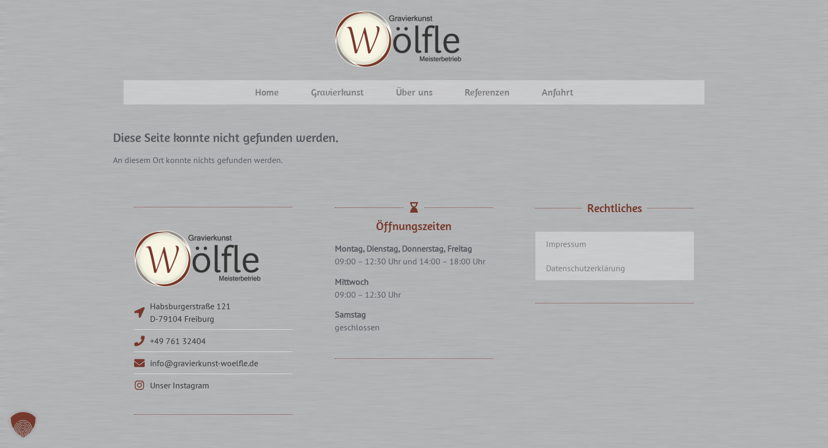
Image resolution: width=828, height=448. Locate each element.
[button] (23, 425)
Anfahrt (557, 92)
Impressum (566, 244)
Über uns (414, 92)
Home (267, 92)
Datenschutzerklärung (585, 268)
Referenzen (487, 92)
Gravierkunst (337, 92)
